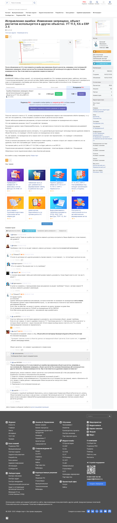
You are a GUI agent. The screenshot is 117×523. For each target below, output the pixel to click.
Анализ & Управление (44, 422)
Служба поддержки (96, 462)
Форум (92, 432)
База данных (13, 460)
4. (10, 272)
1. (10, 234)
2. (10, 245)
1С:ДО (64, 463)
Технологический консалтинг (18, 484)
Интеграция (12, 466)
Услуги (37, 459)
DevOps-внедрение (15, 481)
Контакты (90, 457)
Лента (10, 430)
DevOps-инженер (68, 433)
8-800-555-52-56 (94, 477)
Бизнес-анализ (40, 425)
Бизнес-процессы (41, 428)
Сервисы (38, 457)
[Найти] (109, 416)
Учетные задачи (14, 452)
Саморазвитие (40, 444)
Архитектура (40, 441)
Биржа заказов (96, 429)
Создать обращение (96, 484)
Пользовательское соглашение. (17, 504)
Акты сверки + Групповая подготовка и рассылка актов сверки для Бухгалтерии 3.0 (15, 214)
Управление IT (40, 438)
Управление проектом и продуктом (44, 432)
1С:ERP (64, 446)
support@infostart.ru (95, 479)
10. (11, 362)
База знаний (13, 443)
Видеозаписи (95, 425)
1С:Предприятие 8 (98, 128)
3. (10, 254)
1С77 (64, 471)
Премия (11, 439)
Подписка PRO (13, 446)
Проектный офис (69, 482)
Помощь (90, 451)
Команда (38, 435)
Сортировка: (46, 230)
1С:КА (64, 449)
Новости (11, 425)
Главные (11, 428)
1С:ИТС (38, 454)
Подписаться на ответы (13, 230)
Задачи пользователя (16, 454)
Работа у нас (91, 454)
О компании (92, 441)
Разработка (12, 457)
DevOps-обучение (15, 476)
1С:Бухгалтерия (68, 443)
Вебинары (39, 468)
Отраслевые (39, 481)
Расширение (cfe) (98, 123)
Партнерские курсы (69, 436)
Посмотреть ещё (47, 223)
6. (11, 263)
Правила (90, 449)
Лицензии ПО (40, 478)
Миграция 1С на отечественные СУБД (16, 493)
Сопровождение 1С (43, 448)
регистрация (35, 407)
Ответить (17, 242)
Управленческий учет (99, 167)
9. (10, 331)
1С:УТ (64, 454)
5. (10, 283)
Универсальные (68, 466)
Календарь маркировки (70, 474)
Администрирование (16, 463)
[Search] (99, 416)
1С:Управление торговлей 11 (101, 137)
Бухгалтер (96, 116)
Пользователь (97, 118)
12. (11, 390)
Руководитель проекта (70, 430)
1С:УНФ (65, 452)
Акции (37, 451)
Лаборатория (14, 473)
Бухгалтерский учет (99, 165)
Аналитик (65, 428)
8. (10, 316)
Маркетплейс (68, 441)
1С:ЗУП (65, 460)
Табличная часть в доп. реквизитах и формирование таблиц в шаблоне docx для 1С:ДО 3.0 (36, 187)
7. (10, 294)
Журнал (11, 422)
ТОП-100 (11, 436)
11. (11, 353)
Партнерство (40, 465)
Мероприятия (95, 422)
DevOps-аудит (13, 478)
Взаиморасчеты (98, 110)
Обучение (66, 422)
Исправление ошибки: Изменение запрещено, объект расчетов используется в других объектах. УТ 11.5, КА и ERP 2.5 (47, 23)
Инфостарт (34, 155)
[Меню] (7, 3)
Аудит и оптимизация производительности (16, 488)
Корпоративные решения (46, 473)
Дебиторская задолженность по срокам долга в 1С (35, 212)
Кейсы (37, 462)
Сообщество (13, 468)
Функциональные (14, 449)
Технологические (41, 486)
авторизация (44, 407)
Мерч (92, 435)
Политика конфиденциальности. (41, 504)
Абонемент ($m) (98, 172)
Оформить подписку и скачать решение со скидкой (47, 108)
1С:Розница (66, 457)
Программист (67, 425)
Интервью (12, 433)
